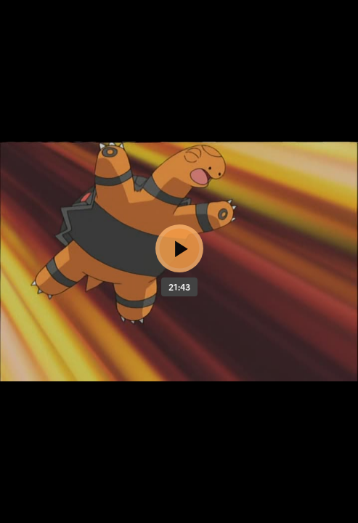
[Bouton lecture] (179, 248)
